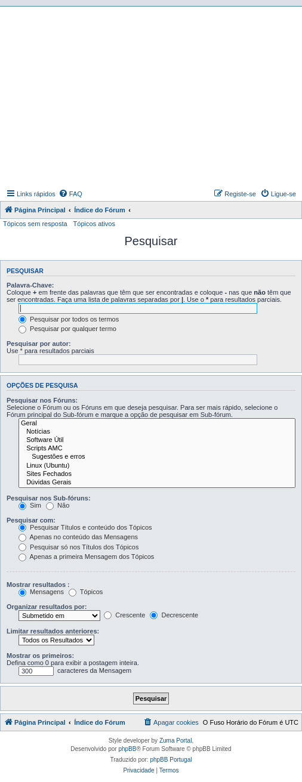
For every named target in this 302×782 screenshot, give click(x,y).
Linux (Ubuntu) (157, 466)
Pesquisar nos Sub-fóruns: (49, 498)
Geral (157, 423)
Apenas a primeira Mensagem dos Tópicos (86, 556)
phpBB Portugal (171, 759)
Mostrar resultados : (38, 584)
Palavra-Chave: (30, 285)
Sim (30, 505)
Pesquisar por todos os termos (69, 319)
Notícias (157, 432)
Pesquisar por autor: (39, 343)
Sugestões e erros (157, 457)
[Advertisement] (152, 96)
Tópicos (86, 591)
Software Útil (157, 440)
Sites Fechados (157, 474)
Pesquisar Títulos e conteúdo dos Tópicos (85, 527)
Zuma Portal (175, 740)
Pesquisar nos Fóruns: (42, 400)
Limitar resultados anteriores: (53, 631)
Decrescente (174, 615)
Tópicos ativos (94, 223)
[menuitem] (70, 194)
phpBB (127, 749)
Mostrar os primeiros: (40, 655)
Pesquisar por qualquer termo (67, 328)
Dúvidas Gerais (157, 482)
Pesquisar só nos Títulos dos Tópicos (78, 547)
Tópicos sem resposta (35, 223)
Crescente (124, 615)
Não (57, 505)
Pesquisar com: (31, 520)
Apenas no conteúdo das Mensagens (78, 536)
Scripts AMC (157, 448)
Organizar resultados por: (47, 606)
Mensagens (41, 591)
